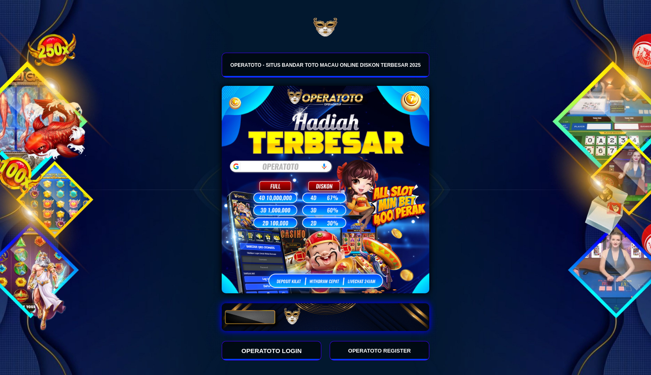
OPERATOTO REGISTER (379, 351)
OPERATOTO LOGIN (272, 350)
